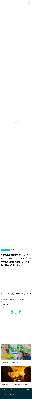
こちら (6, 307)
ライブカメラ (4, 394)
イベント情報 (4, 391)
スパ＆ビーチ (22, 389)
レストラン (13, 389)
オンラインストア (13, 394)
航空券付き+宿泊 (13, 396)
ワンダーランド (21, 391)
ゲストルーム (4, 389)
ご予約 (22, 394)
